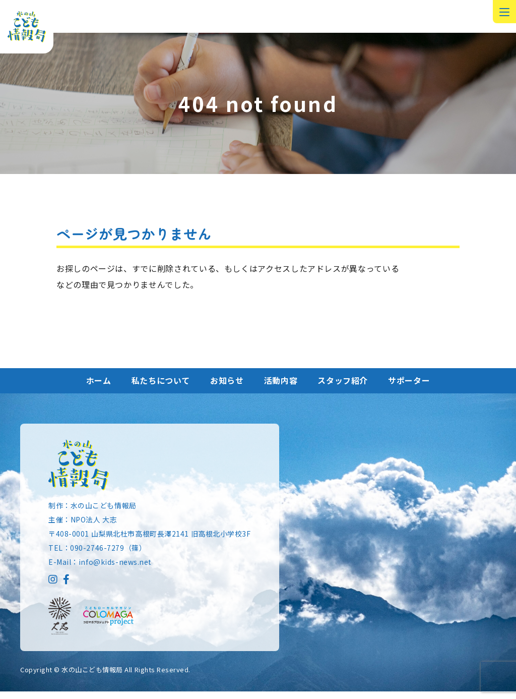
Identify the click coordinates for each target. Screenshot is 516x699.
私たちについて (161, 387)
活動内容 (281, 387)
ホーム (98, 387)
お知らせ (227, 387)
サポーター (409, 387)
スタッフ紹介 (342, 387)
